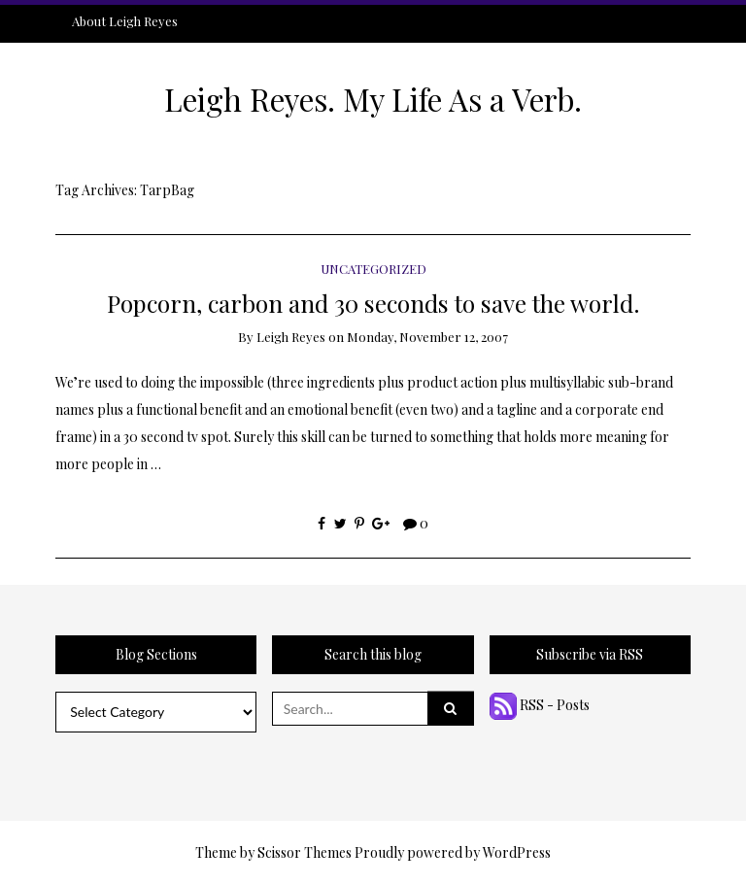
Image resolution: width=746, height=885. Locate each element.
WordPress (517, 852)
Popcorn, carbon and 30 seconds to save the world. (373, 303)
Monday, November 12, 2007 (427, 336)
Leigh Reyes (290, 336)
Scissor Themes (304, 852)
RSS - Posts (540, 705)
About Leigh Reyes (125, 21)
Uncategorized (373, 268)
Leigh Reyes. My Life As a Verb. (373, 99)
